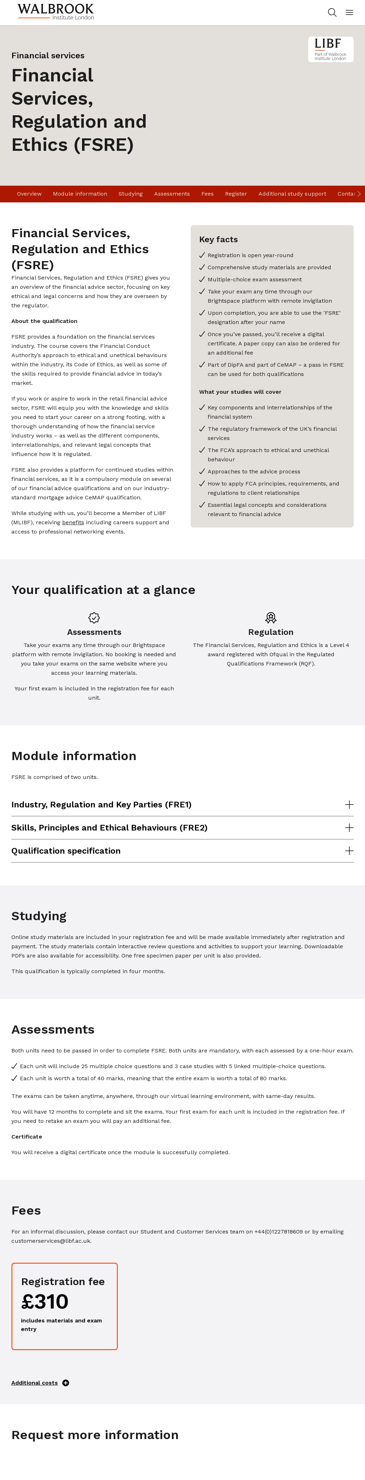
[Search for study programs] (331, 12)
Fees (207, 193)
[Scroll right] (358, 194)
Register (236, 193)
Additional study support (292, 193)
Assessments (172, 193)
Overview (29, 193)
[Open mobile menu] (349, 12)
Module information (80, 193)
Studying (131, 193)
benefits (73, 522)
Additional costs (40, 1382)
